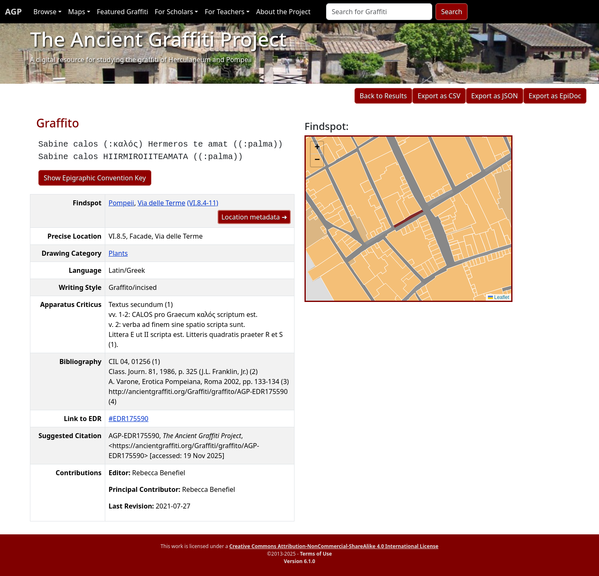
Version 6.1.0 (299, 561)
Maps (76, 11)
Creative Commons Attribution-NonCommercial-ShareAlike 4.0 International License (333, 546)
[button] (317, 148)
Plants (118, 253)
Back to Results (383, 95)
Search (451, 11)
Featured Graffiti (122, 11)
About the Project (283, 11)
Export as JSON (494, 95)
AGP (13, 11)
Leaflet (498, 297)
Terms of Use (316, 553)
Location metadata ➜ (254, 217)
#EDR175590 (129, 418)
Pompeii (121, 202)
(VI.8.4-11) (202, 202)
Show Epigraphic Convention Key (95, 177)
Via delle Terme (162, 202)
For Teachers (224, 11)
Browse (44, 11)
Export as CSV (439, 95)
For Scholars (174, 11)
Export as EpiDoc (555, 95)
